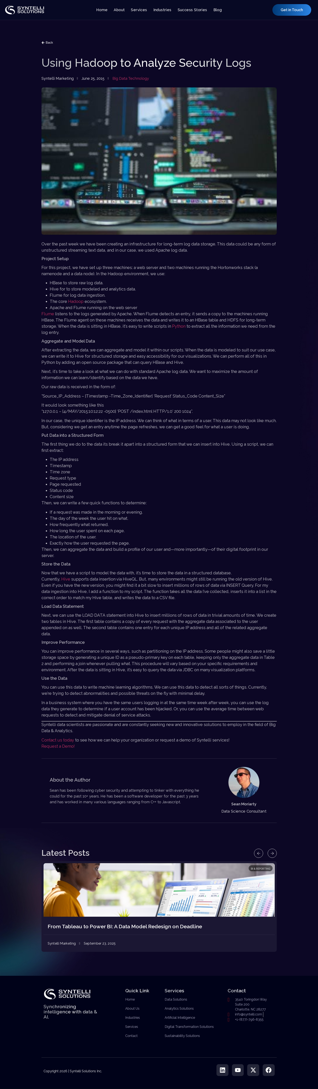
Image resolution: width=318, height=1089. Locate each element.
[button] (257, 853)
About (119, 10)
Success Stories (192, 10)
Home (102, 10)
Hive (65, 579)
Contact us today (57, 740)
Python (179, 326)
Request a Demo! (58, 746)
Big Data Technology (130, 78)
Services (139, 10)
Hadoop (76, 301)
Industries (162, 10)
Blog (217, 10)
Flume (47, 313)
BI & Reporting (260, 868)
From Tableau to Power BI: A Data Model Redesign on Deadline (125, 926)
